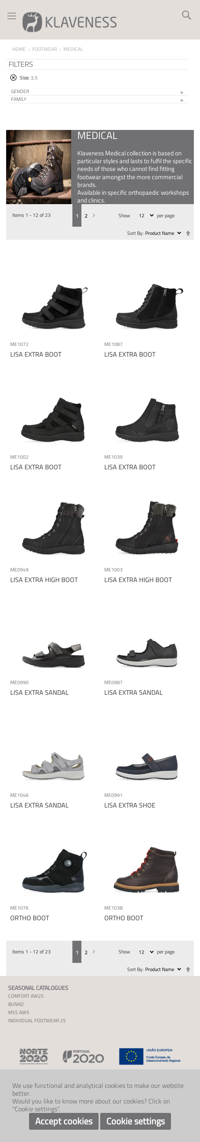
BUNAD (16, 1004)
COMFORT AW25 (26, 996)
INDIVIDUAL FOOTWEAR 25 (37, 1020)
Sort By (134, 233)
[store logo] (69, 21)
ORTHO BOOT (29, 918)
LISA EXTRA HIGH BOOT (44, 580)
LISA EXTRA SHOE (129, 805)
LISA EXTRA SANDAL (39, 692)
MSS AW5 (18, 1012)
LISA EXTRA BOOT (35, 354)
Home (19, 49)
